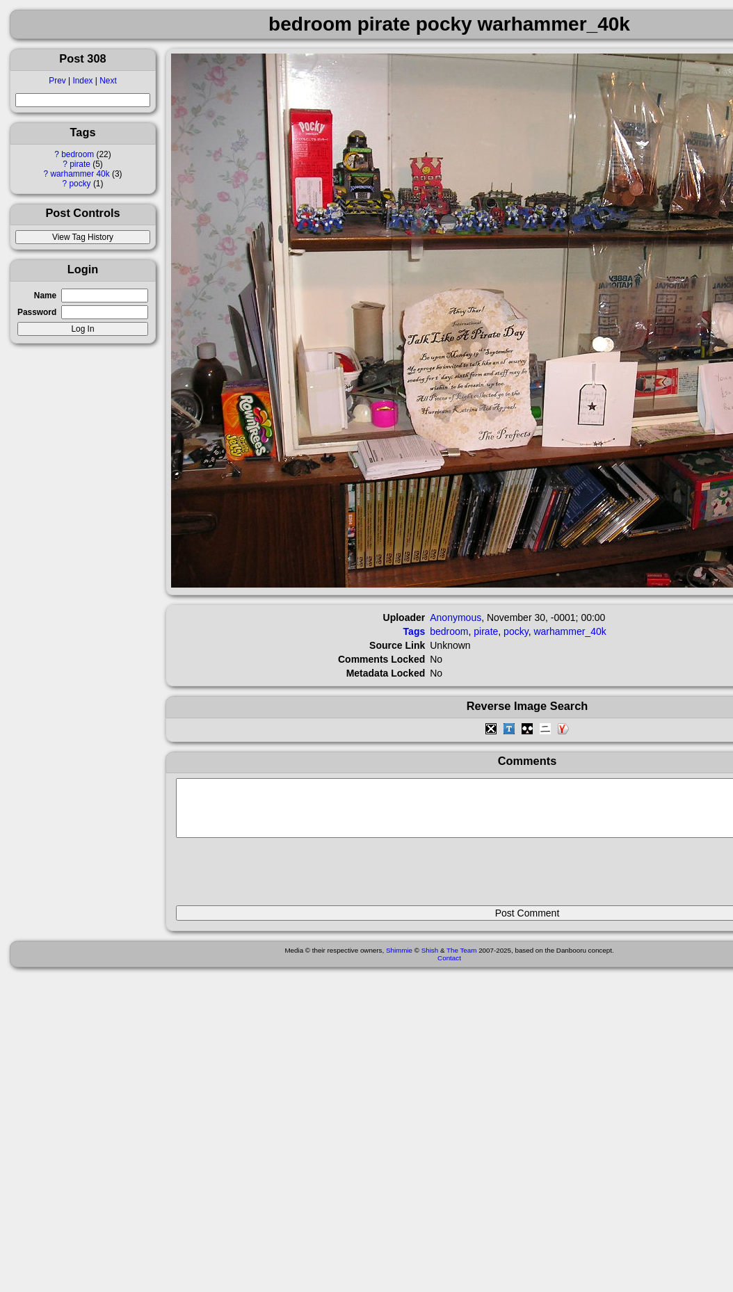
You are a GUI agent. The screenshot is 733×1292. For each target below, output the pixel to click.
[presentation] (281, 877)
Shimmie (399, 960)
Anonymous (455, 617)
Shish (430, 960)
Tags (414, 631)
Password (36, 312)
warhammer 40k (79, 174)
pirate (80, 164)
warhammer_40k (569, 631)
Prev (57, 81)
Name (45, 295)
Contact (449, 968)
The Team (461, 960)
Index (82, 81)
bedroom (77, 154)
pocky (80, 183)
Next (107, 81)
